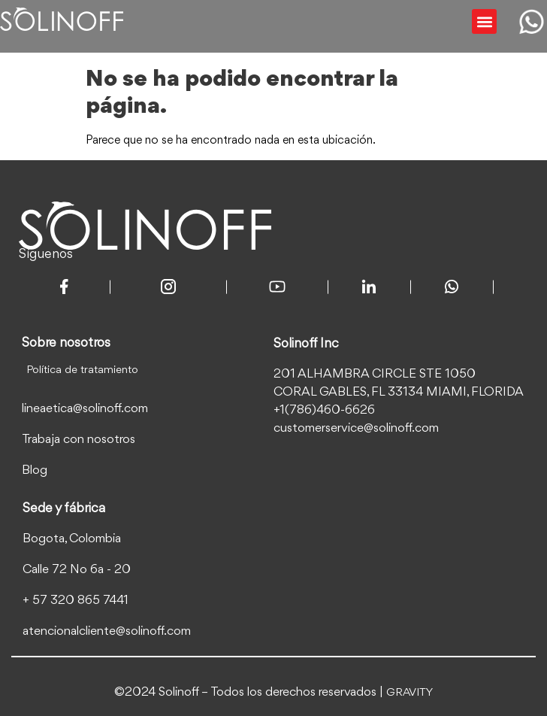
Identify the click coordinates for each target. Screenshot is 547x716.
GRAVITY (409, 693)
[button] (484, 21)
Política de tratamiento (82, 370)
